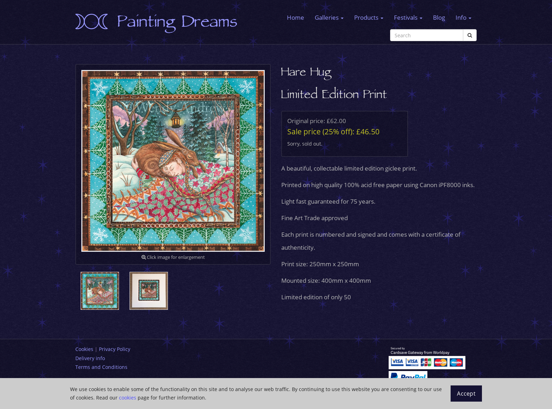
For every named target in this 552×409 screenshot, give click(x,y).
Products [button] (368, 17)
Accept (466, 393)
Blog (439, 17)
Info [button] (463, 17)
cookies (127, 397)
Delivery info (90, 358)
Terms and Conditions (101, 367)
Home (295, 17)
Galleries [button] (329, 17)
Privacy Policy (114, 349)
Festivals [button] (408, 17)
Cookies (84, 349)
